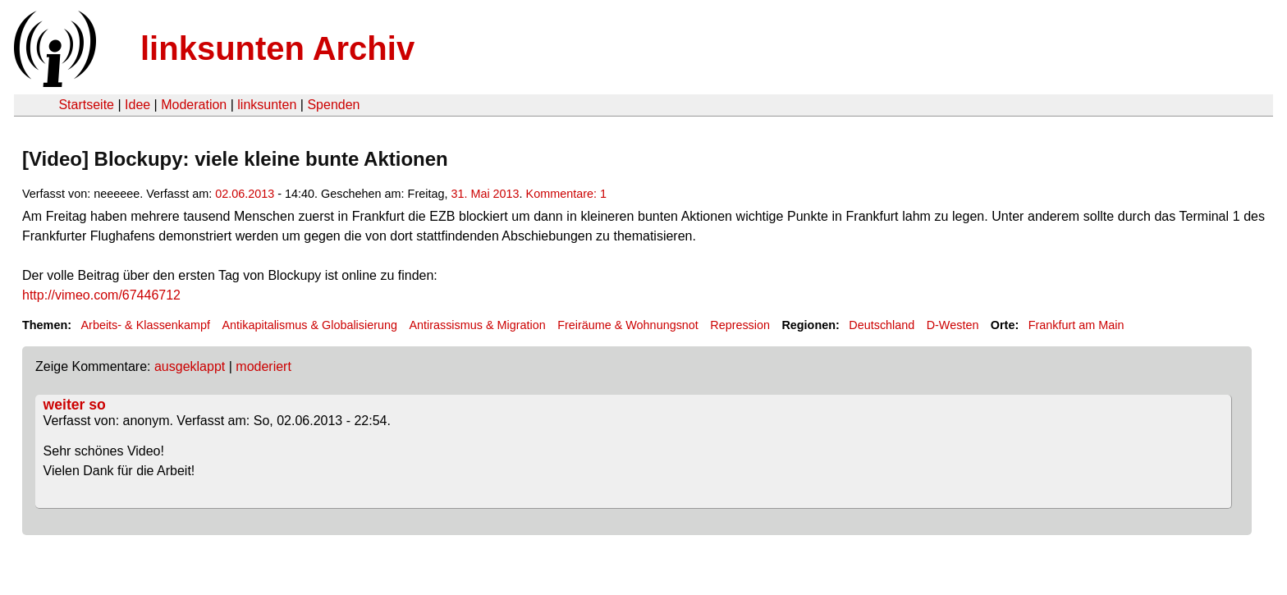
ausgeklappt (189, 366)
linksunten (266, 105)
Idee (137, 105)
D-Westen (953, 325)
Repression (740, 325)
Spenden (333, 105)
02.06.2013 (244, 193)
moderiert (263, 366)
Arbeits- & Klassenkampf (145, 325)
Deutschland (881, 325)
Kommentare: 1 (566, 193)
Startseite (86, 105)
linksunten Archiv (277, 48)
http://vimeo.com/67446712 (101, 295)
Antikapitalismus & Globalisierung (309, 325)
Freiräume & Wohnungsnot (627, 325)
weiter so (75, 404)
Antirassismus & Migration (477, 325)
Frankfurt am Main (1076, 325)
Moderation (194, 105)
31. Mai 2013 (485, 193)
